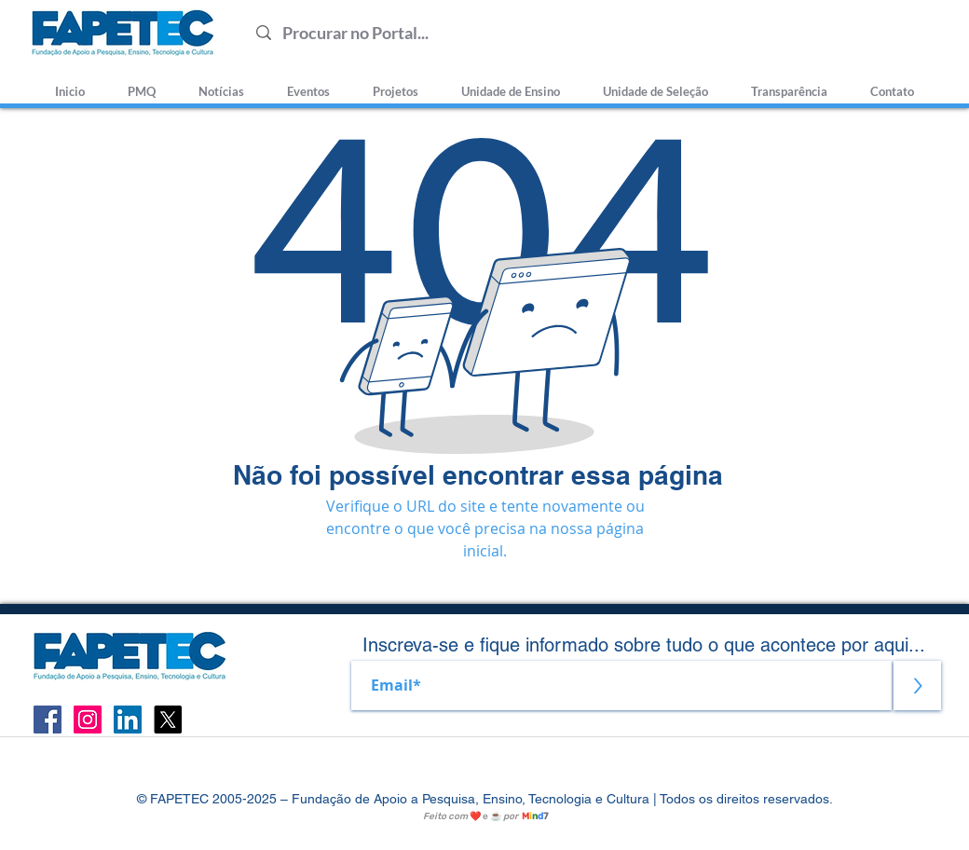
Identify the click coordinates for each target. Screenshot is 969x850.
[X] (168, 719)
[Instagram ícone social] (88, 719)
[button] (655, 83)
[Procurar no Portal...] (592, 33)
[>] (917, 685)
